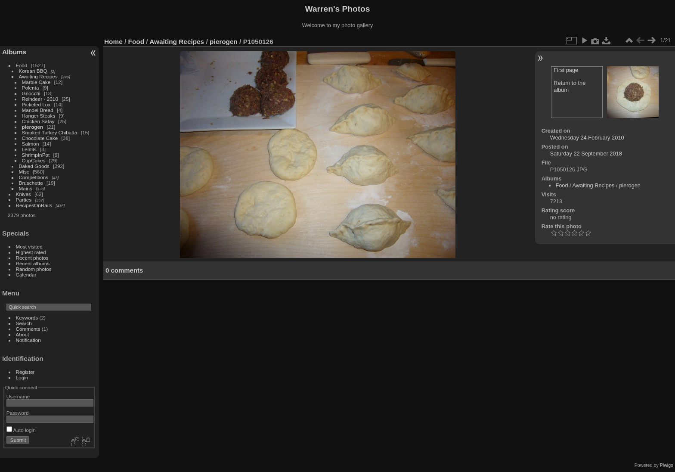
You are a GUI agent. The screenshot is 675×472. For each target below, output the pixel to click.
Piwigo (666, 465)
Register (25, 372)
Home (113, 41)
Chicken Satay (38, 121)
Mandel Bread (37, 110)
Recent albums (33, 263)
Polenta (30, 87)
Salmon (30, 143)
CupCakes (34, 160)
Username (18, 396)
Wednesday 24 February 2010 (587, 137)
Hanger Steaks (39, 115)
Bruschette (31, 183)
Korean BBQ (33, 71)
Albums (14, 52)
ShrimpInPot (36, 155)
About (22, 334)
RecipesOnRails (34, 205)
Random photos (34, 269)
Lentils (29, 149)
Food (22, 65)
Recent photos (32, 258)
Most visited (29, 246)
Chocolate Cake (40, 138)
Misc (24, 171)
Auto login (21, 430)
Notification (28, 340)
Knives (23, 194)
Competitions (34, 177)
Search (24, 323)
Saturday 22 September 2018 (586, 153)
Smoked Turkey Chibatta (49, 132)
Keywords (27, 317)
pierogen (32, 127)
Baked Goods (34, 166)
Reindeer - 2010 (40, 99)
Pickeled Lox (36, 104)
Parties (24, 199)
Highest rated (31, 252)
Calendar (26, 274)
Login (22, 377)
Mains (25, 188)
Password (17, 413)
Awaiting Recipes (38, 76)
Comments (28, 329)
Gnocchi (31, 93)
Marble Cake (36, 82)
